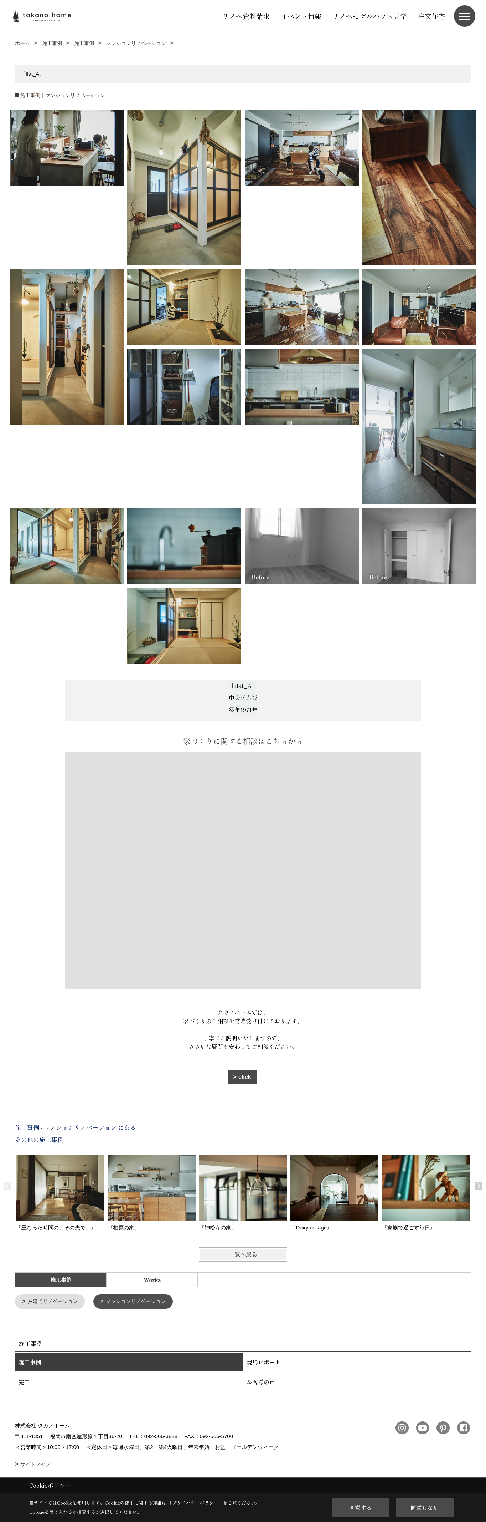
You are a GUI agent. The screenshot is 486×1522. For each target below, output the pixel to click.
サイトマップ (35, 1464)
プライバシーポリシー (195, 1502)
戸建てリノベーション (55, 1302)
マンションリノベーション (142, 1302)
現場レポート (264, 1362)
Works (152, 1279)
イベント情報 (301, 16)
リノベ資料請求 (246, 16)
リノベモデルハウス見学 (369, 16)
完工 (24, 1382)
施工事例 (30, 1362)
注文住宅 (431, 16)
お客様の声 (261, 1382)
